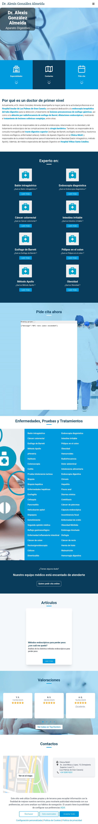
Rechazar (28, 814)
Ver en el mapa (25, 776)
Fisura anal (66, 489)
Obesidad (65, 448)
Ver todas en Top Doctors (49, 727)
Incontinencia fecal (70, 515)
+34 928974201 (66, 772)
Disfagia (65, 535)
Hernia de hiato (68, 545)
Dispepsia (32, 515)
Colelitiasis (66, 499)
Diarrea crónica (68, 494)
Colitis (30, 469)
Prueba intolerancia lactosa (40, 474)
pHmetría (32, 454)
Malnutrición (67, 550)
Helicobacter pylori (36, 510)
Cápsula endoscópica (71, 510)
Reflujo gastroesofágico (39, 530)
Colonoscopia (34, 464)
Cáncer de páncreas (70, 504)
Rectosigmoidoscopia (37, 545)
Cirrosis (65, 479)
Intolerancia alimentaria (72, 469)
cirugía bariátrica (58, 128)
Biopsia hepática (35, 484)
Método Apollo (34, 448)
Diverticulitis (33, 555)
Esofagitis (32, 494)
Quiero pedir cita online (49, 583)
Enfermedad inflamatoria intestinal (43, 535)
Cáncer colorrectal (36, 438)
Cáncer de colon (35, 540)
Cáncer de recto (68, 540)
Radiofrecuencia (68, 459)
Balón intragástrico (36, 433)
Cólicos (31, 550)
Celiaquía (32, 499)
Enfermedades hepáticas (39, 489)
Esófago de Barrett (36, 443)
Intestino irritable (69, 438)
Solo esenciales (49, 814)
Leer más (25, 194)
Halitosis (32, 459)
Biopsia (31, 479)
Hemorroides (67, 454)
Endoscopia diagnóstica (72, 433)
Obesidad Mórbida (69, 525)
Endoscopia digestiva (71, 474)
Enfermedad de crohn (71, 520)
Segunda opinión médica (39, 525)
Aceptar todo (69, 814)
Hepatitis (65, 484)
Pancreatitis (33, 504)
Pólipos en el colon (70, 443)
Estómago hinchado (70, 530)
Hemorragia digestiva (71, 555)
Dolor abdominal (68, 464)
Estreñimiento (34, 520)
